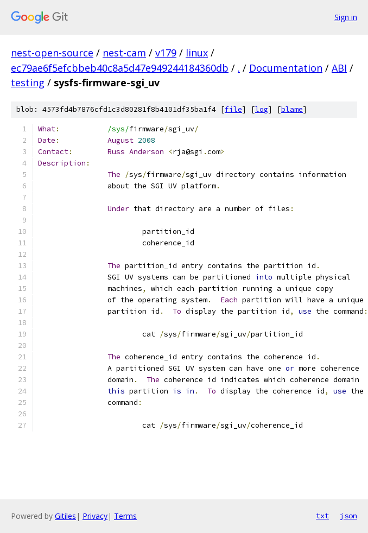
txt (322, 516)
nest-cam (124, 52)
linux (197, 52)
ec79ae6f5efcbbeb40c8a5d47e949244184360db (120, 67)
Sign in (345, 17)
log (261, 109)
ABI (339, 67)
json (348, 516)
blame (292, 109)
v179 (165, 52)
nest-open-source (52, 52)
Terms (125, 516)
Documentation (285, 67)
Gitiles (65, 516)
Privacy (95, 516)
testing (28, 82)
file (233, 109)
